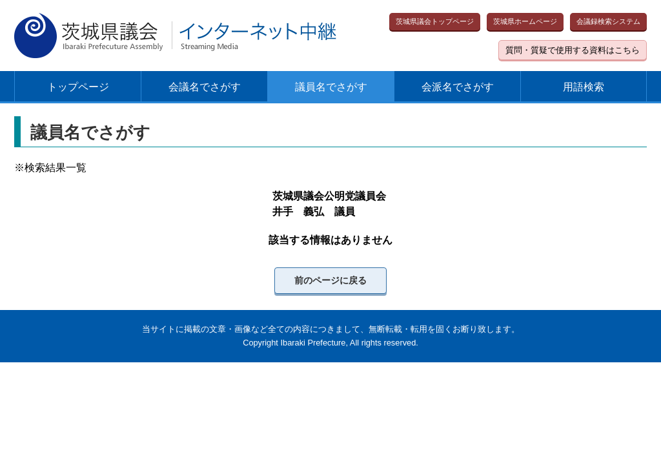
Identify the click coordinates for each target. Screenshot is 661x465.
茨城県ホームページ (525, 21)
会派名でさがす (458, 86)
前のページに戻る (330, 280)
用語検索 (583, 86)
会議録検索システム (608, 21)
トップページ (78, 86)
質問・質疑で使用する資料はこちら (572, 50)
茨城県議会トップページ (435, 21)
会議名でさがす (204, 86)
